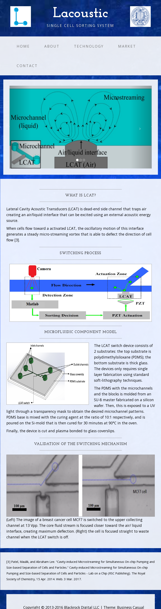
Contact (27, 65)
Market (127, 46)
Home (23, 46)
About (52, 46)
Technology (89, 46)
